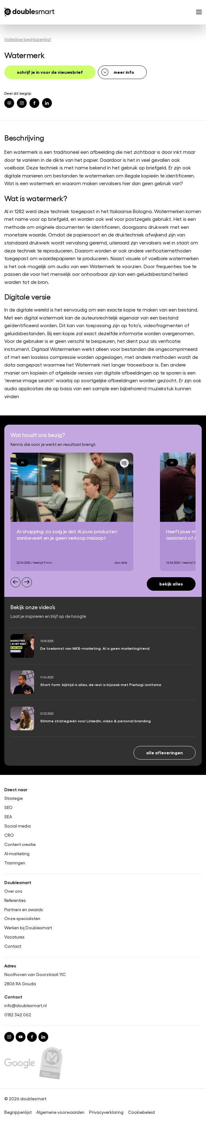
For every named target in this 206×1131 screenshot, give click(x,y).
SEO (8, 807)
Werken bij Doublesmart (28, 928)
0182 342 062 (17, 1014)
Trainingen (14, 863)
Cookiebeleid (141, 1112)
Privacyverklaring (106, 1112)
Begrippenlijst (18, 1112)
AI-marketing (16, 853)
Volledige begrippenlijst (27, 39)
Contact (12, 946)
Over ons (13, 891)
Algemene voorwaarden (60, 1112)
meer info (124, 71)
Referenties (15, 900)
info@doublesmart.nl (25, 1005)
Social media (17, 826)
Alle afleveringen (164, 752)
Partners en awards (23, 909)
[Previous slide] (15, 582)
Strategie (13, 798)
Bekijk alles (171, 583)
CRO (9, 835)
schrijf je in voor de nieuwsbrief (50, 71)
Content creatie (20, 844)
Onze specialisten (22, 919)
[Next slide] (27, 582)
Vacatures (14, 937)
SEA (8, 817)
